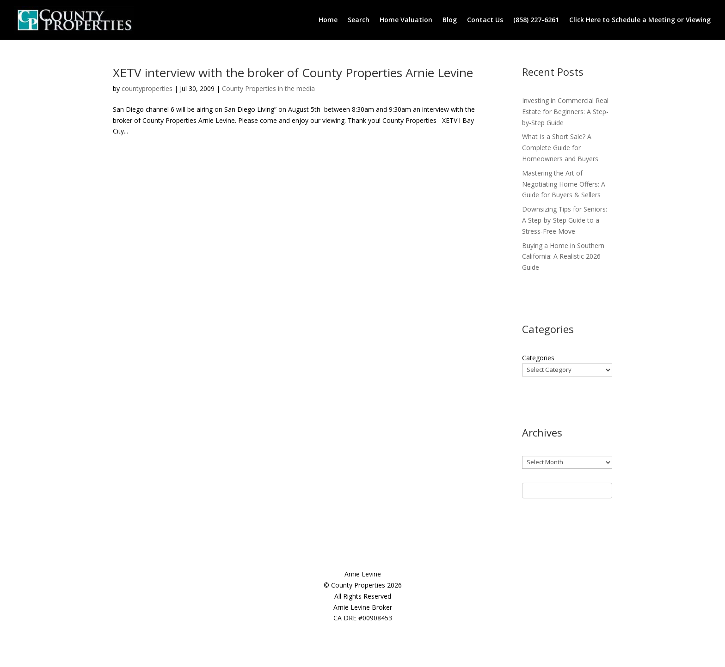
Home (328, 19)
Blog (449, 19)
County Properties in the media (268, 88)
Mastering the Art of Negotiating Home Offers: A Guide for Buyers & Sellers (563, 184)
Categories (538, 357)
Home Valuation (406, 19)
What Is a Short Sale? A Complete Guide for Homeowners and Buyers (560, 147)
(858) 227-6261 (536, 19)
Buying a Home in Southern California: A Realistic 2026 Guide (563, 256)
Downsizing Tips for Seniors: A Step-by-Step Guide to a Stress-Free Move (564, 220)
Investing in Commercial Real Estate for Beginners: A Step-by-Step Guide (565, 111)
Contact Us (485, 19)
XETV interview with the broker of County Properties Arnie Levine (293, 72)
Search (358, 19)
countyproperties (147, 88)
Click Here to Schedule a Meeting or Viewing (640, 19)
